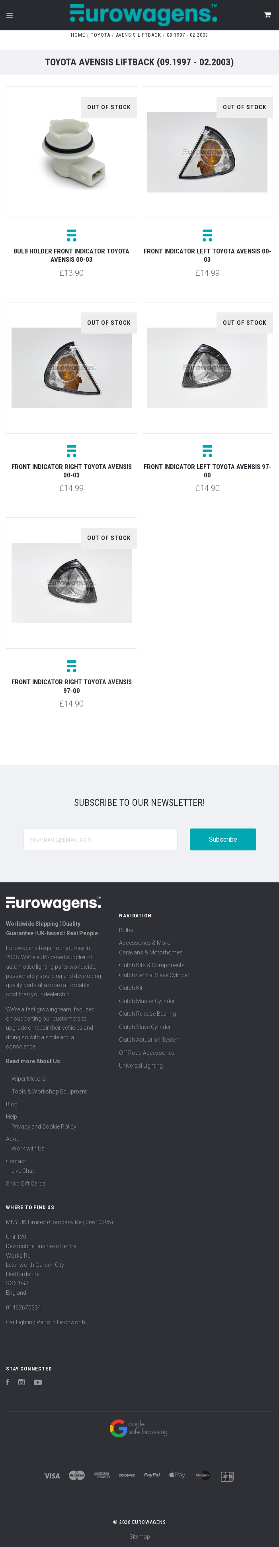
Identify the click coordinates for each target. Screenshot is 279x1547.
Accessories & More (144, 943)
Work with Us (28, 1148)
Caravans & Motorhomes (151, 952)
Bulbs (126, 930)
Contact (16, 1161)
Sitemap (139, 1536)
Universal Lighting (141, 1065)
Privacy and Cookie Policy (44, 1126)
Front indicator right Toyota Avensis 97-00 (72, 686)
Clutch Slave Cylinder (145, 1027)
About (13, 1139)
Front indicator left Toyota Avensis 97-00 (207, 471)
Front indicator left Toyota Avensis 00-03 (207, 255)
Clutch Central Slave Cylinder (154, 975)
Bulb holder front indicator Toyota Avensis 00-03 (71, 255)
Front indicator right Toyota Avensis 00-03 (72, 471)
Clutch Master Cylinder (147, 1001)
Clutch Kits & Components (152, 965)
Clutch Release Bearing (147, 1014)
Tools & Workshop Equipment (49, 1091)
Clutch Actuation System (150, 1040)
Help (11, 1116)
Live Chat (23, 1171)
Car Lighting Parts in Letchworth (45, 1322)
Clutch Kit (130, 988)
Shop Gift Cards (26, 1183)
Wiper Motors (29, 1079)
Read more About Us (33, 1061)
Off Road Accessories (147, 1053)
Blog (12, 1104)
